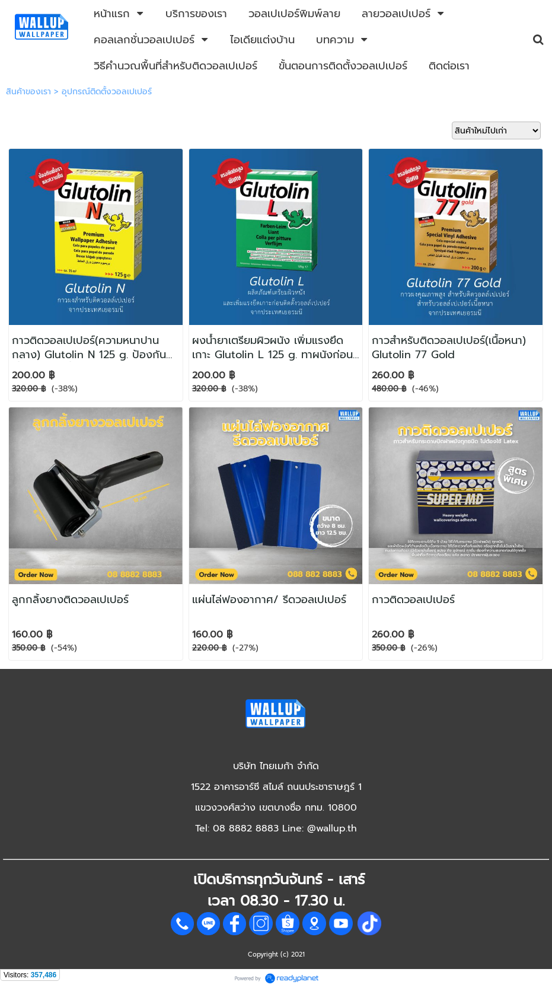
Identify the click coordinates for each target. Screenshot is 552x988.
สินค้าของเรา (28, 91)
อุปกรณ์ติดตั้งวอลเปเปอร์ (107, 91)
